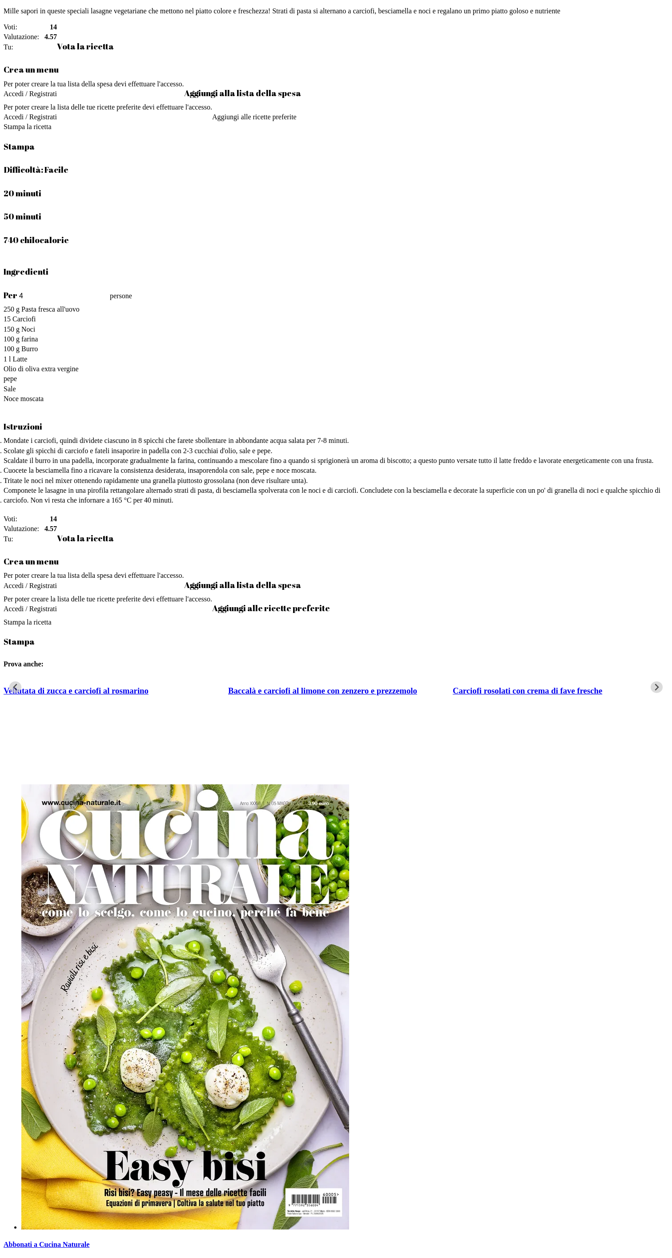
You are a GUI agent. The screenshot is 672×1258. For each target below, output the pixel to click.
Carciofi (24, 319)
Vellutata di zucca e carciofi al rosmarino (76, 690)
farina (29, 339)
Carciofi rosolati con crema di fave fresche (527, 690)
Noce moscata (24, 398)
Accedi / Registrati (30, 93)
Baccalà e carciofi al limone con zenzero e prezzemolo (322, 690)
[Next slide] (657, 687)
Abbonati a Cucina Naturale (46, 1244)
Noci (28, 329)
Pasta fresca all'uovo (50, 309)
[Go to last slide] (15, 687)
